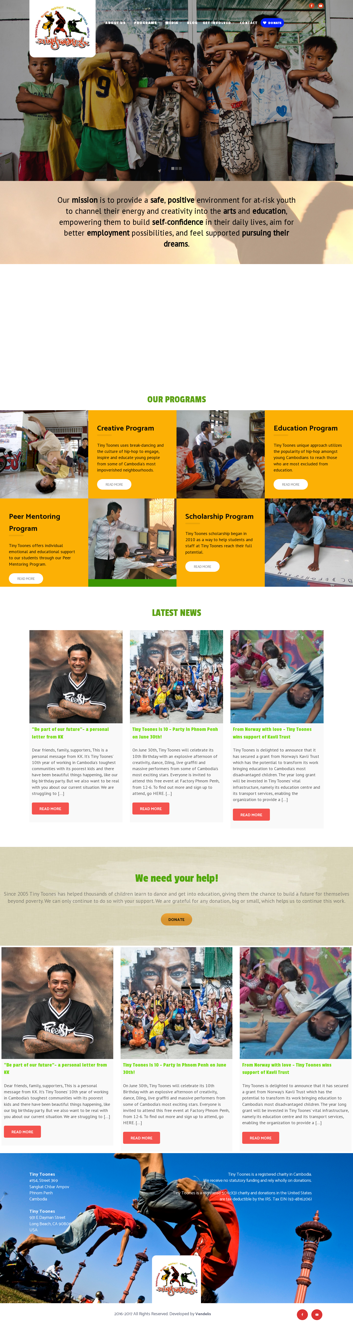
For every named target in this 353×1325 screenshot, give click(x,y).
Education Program (306, 428)
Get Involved (217, 23)
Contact (249, 23)
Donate (272, 23)
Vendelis (203, 1314)
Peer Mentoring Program (34, 523)
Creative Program (125, 428)
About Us (115, 23)
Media (171, 23)
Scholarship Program (219, 517)
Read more (50, 809)
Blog (192, 23)
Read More (114, 485)
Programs (145, 23)
